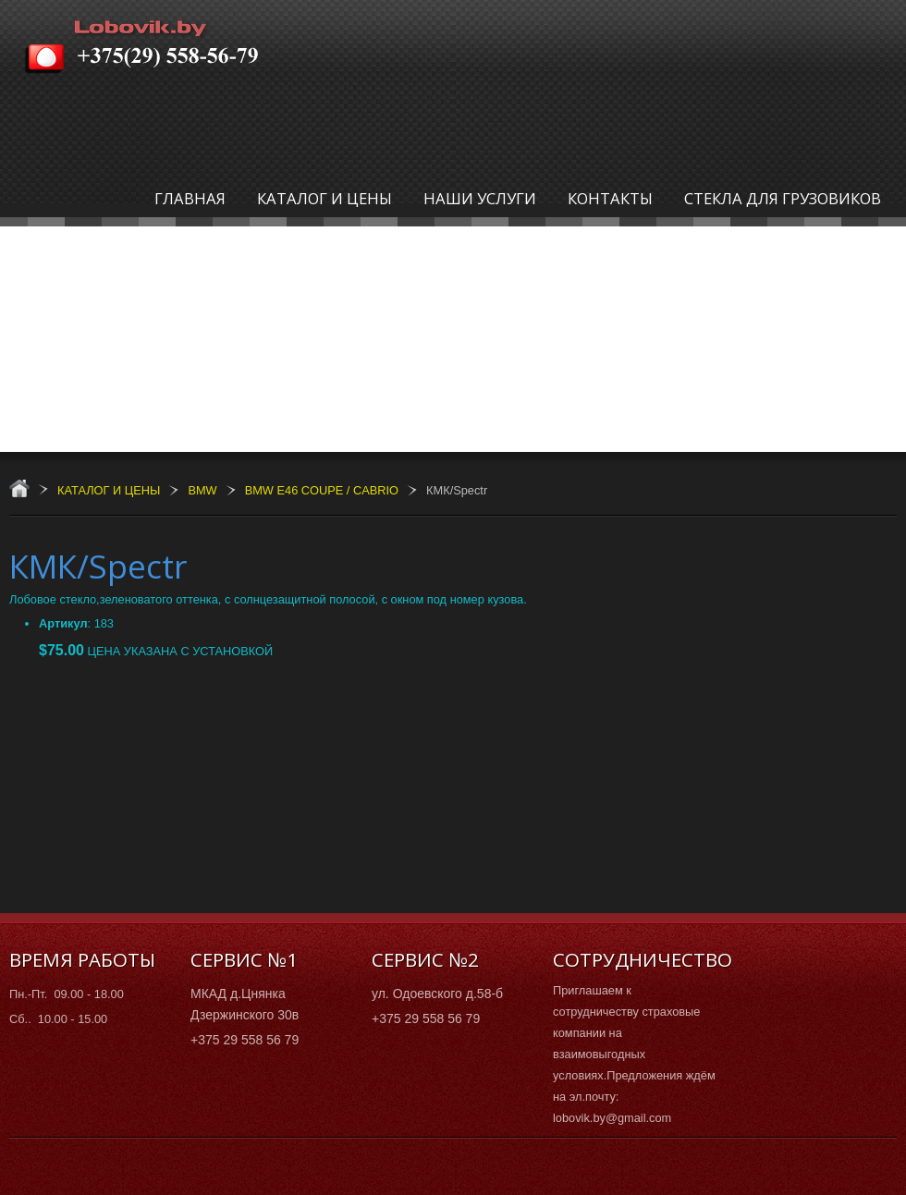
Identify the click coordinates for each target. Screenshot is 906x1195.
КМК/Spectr (98, 565)
